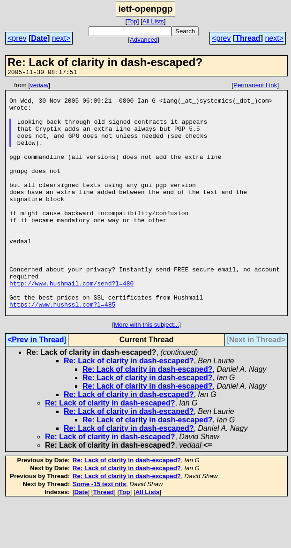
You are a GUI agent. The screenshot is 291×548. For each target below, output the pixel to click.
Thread (247, 38)
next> (61, 38)
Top (132, 21)
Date (39, 38)
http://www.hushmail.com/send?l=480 (71, 324)
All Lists (153, 21)
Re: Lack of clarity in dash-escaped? (129, 407)
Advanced (143, 39)
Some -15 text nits (99, 530)
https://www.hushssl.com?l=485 (62, 349)
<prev (16, 38)
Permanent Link (255, 86)
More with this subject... (146, 371)
